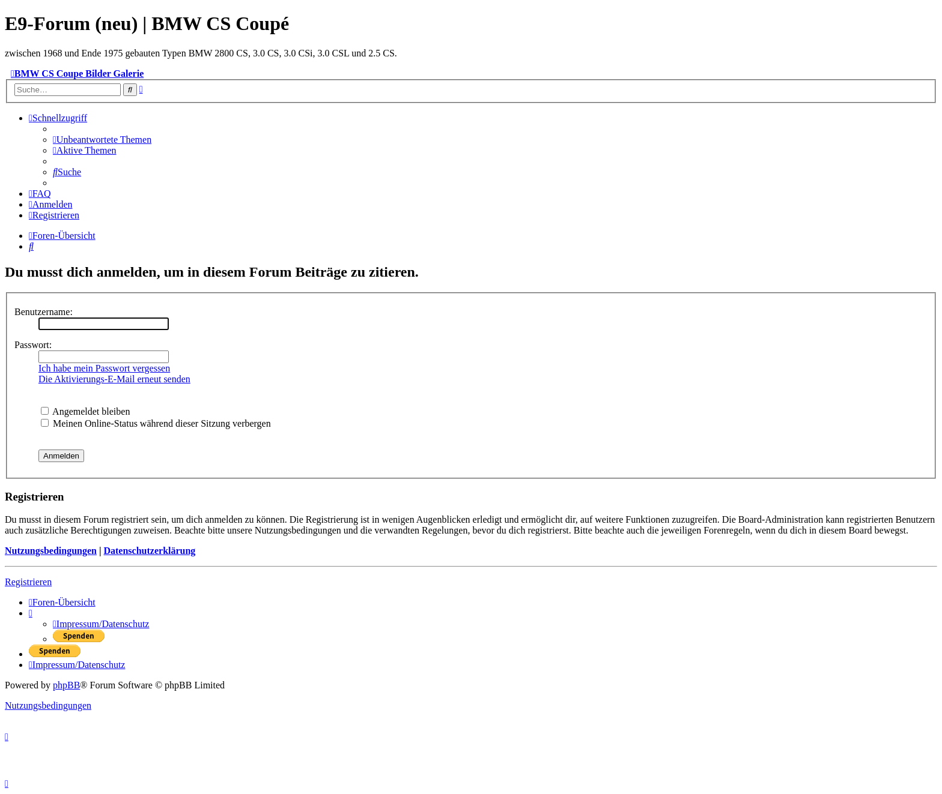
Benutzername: (43, 312)
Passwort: (33, 345)
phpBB (66, 685)
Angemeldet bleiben (85, 411)
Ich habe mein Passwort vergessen (104, 368)
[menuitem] (102, 139)
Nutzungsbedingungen (51, 551)
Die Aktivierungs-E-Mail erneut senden (114, 379)
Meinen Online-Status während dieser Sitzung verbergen (156, 423)
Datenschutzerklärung (149, 551)
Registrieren (28, 582)
